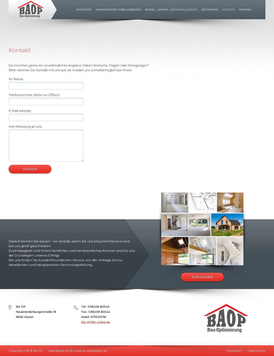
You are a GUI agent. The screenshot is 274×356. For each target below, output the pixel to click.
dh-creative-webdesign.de (88, 350)
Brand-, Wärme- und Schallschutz (171, 9)
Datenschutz (256, 350)
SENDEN (30, 169)
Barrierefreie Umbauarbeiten (118, 9)
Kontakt (228, 9)
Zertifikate (209, 9)
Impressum (234, 350)
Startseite (83, 9)
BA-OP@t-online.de (95, 322)
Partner (245, 9)
